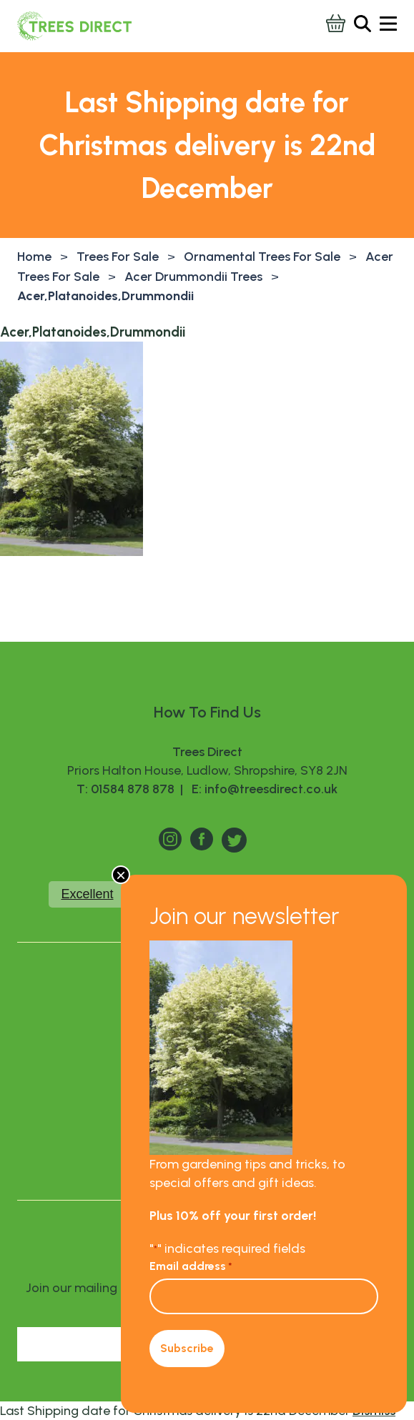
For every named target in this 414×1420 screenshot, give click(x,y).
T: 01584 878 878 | (131, 789)
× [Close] (121, 874)
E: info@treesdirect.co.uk (261, 789)
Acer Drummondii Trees (193, 276)
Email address (190, 1266)
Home (34, 256)
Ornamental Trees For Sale (262, 256)
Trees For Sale (118, 256)
